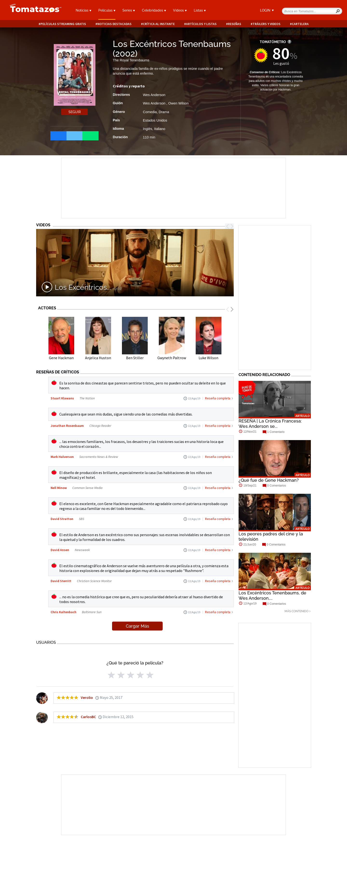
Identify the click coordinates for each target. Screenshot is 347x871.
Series (128, 10)
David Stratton (62, 519)
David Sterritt (61, 581)
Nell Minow (59, 488)
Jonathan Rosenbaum (67, 425)
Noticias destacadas (114, 24)
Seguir (74, 112)
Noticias (83, 10)
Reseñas (234, 24)
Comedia (150, 112)
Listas (200, 10)
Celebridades (154, 10)
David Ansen (60, 550)
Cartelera (300, 24)
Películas (106, 10)
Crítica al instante (159, 24)
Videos (180, 10)
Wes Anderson (154, 95)
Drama (164, 112)
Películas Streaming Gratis (63, 24)
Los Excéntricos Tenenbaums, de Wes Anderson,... (272, 595)
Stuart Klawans (62, 398)
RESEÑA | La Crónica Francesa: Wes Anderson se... (270, 423)
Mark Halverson (62, 457)
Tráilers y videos (266, 24)
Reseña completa (217, 398)
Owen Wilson (178, 103)
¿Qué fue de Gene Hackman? (269, 480)
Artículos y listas (201, 24)
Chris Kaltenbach (63, 612)
